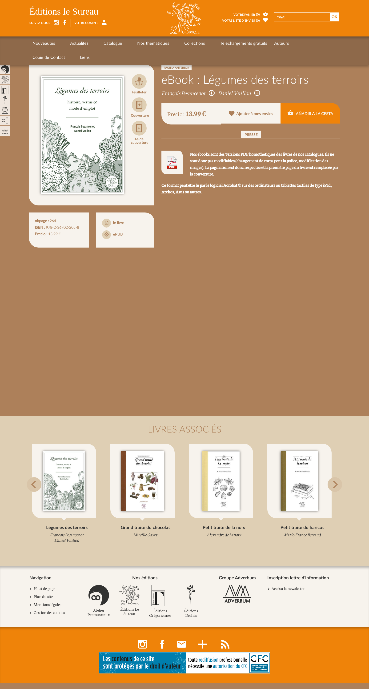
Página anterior (176, 67)
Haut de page (44, 594)
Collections (162, 43)
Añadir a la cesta (310, 113)
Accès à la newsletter (288, 594)
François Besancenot (188, 93)
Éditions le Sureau (63, 11)
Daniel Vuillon (239, 93)
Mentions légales (47, 610)
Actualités (71, 43)
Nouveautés (43, 43)
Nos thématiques (129, 43)
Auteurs (241, 43)
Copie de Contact (272, 43)
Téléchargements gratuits (203, 43)
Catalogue (97, 43)
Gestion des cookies (49, 618)
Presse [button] (251, 135)
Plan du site (43, 602)
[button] (35, 496)
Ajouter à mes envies (251, 114)
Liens (300, 43)
